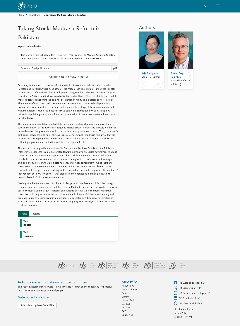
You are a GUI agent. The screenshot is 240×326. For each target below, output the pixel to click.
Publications (34, 15)
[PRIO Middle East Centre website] (130, 269)
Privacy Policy (180, 313)
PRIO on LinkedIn (186, 298)
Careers (126, 293)
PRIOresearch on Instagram (191, 293)
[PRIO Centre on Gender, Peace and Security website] (107, 269)
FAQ (124, 311)
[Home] (27, 6)
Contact (126, 304)
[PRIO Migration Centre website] (175, 269)
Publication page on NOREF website (67, 77)
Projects (36, 214)
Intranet (126, 308)
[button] (218, 6)
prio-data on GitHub (187, 303)
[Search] (206, 6)
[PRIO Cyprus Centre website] (85, 269)
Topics (23, 214)
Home (21, 15)
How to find (128, 300)
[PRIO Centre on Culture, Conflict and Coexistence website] (153, 269)
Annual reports (129, 289)
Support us (127, 315)
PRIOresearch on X (186, 288)
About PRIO (128, 286)
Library (125, 297)
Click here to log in (183, 309)
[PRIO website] (65, 269)
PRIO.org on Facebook (188, 282)
